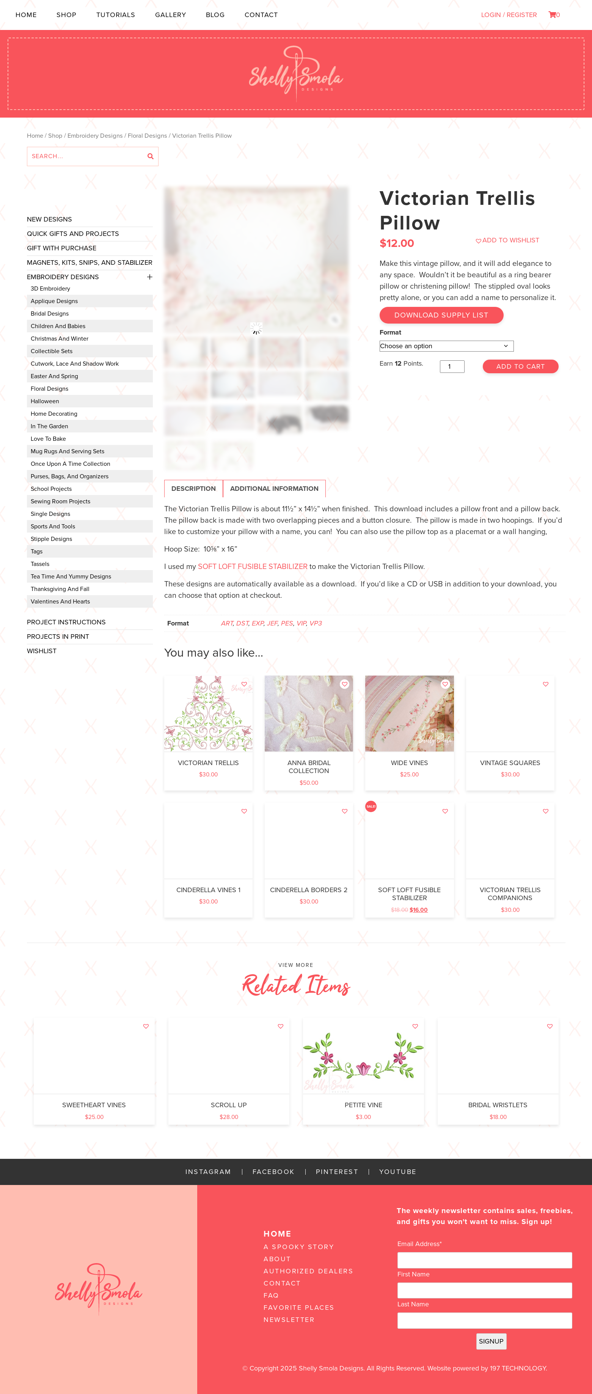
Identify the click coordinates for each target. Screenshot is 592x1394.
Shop (67, 15)
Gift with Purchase (61, 248)
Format (390, 332)
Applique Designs (54, 301)
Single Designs (50, 514)
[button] (507, 240)
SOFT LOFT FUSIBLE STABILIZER (253, 566)
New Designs (49, 219)
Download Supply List (442, 315)
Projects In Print (58, 636)
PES (287, 623)
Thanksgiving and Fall (60, 589)
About (277, 1259)
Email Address (419, 1244)
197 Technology (518, 1368)
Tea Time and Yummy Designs (71, 576)
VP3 (315, 623)
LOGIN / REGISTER (509, 15)
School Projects (51, 489)
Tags (36, 551)
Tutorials (115, 15)
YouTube (398, 1172)
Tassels (40, 564)
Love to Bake (48, 439)
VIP (301, 623)
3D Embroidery (50, 288)
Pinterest (337, 1172)
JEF (272, 623)
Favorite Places (299, 1307)
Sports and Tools (53, 526)
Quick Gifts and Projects (73, 233)
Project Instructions (66, 622)
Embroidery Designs (95, 136)
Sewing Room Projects (60, 501)
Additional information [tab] (274, 488)
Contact (261, 15)
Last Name (413, 1304)
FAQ (272, 1295)
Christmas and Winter (59, 339)
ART (227, 623)
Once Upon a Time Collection (70, 464)
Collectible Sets (51, 351)
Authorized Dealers (308, 1271)
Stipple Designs (51, 539)
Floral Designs (147, 136)
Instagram (208, 1172)
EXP (258, 623)
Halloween (45, 401)
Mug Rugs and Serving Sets (67, 451)
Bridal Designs (50, 313)
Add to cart (520, 366)
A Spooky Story (299, 1247)
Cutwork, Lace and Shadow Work (75, 364)
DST (242, 623)
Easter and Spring (54, 376)
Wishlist (42, 651)
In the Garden (49, 426)
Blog (215, 15)
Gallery (170, 15)
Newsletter (289, 1319)
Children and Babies (58, 326)
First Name (413, 1274)
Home (26, 15)
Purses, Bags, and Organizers (69, 476)
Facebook (274, 1172)
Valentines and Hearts (60, 601)
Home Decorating (54, 414)
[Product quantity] (452, 366)
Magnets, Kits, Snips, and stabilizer (89, 262)
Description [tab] (193, 488)
